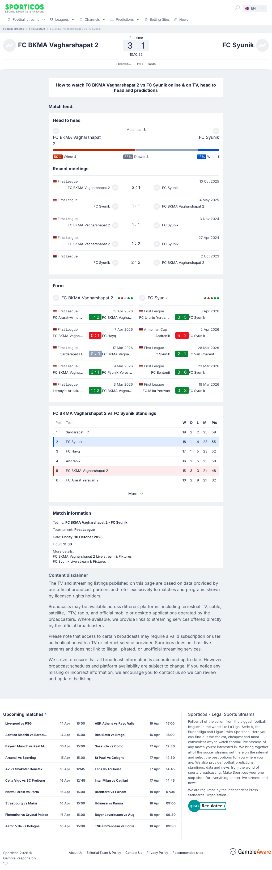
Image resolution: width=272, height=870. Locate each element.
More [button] (136, 493)
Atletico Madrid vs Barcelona (27, 735)
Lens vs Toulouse (108, 769)
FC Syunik (209, 137)
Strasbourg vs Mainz (21, 803)
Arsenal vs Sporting (20, 758)
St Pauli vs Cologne (109, 758)
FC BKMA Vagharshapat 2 (77, 140)
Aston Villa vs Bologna (22, 826)
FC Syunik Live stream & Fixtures (79, 561)
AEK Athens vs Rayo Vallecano (118, 723)
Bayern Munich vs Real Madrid (28, 746)
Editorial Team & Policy (104, 853)
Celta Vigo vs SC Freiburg (25, 780)
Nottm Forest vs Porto (22, 792)
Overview (123, 64)
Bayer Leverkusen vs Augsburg (118, 815)
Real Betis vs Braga (110, 735)
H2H (139, 64)
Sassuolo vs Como (109, 746)
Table (151, 64)
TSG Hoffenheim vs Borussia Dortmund (118, 826)
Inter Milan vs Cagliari (111, 780)
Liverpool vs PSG (18, 723)
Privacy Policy (157, 853)
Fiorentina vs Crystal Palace (26, 815)
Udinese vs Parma (109, 803)
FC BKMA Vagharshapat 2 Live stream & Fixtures (92, 556)
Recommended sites (187, 853)
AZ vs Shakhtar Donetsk (23, 769)
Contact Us (133, 853)
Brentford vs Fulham (110, 792)
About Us (75, 853)
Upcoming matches (25, 714)
